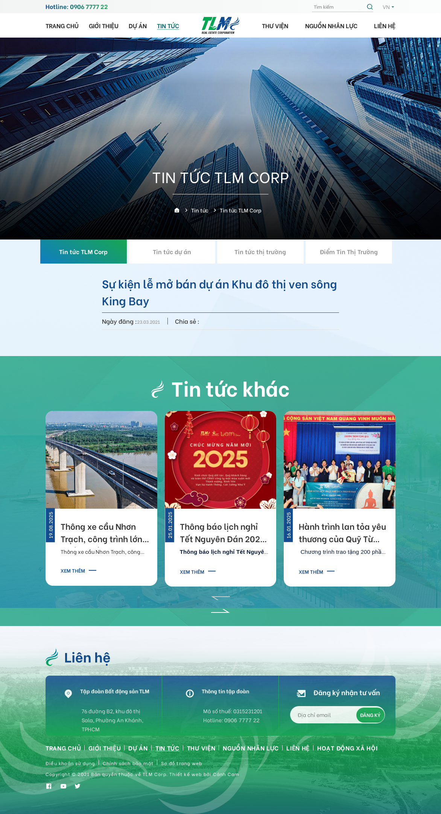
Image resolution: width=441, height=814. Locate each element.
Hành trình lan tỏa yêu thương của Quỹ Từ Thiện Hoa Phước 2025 (342, 533)
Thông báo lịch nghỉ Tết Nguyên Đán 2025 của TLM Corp (222, 533)
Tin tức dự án (176, 251)
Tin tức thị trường (264, 251)
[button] (220, 595)
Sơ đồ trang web (181, 763)
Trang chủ (62, 25)
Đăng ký (370, 715)
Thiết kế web (185, 774)
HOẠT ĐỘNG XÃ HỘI (347, 747)
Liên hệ (384, 25)
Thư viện (275, 25)
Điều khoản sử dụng (70, 763)
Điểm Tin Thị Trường (353, 251)
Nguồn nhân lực (331, 25)
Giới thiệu (104, 25)
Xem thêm (73, 570)
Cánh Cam (226, 774)
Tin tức (168, 25)
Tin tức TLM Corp (88, 251)
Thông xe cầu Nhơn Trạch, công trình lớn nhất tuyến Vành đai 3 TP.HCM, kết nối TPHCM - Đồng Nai (104, 533)
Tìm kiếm (371, 6)
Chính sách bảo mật (128, 763)
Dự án (138, 25)
